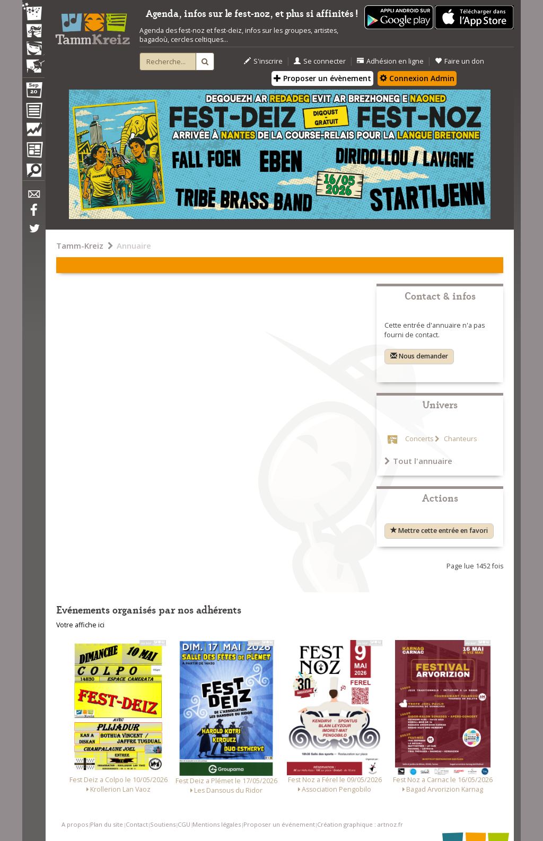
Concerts (419, 438)
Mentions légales (216, 824)
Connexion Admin (417, 78)
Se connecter (320, 61)
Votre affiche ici (80, 624)
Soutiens (163, 824)
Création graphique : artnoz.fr (360, 824)
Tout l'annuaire (418, 460)
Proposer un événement (279, 824)
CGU (184, 824)
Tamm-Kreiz (79, 245)
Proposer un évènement (322, 78)
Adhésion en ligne (390, 61)
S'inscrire (263, 61)
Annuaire (134, 245)
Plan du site (106, 824)
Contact (137, 824)
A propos (75, 824)
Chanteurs (459, 438)
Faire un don (459, 61)
